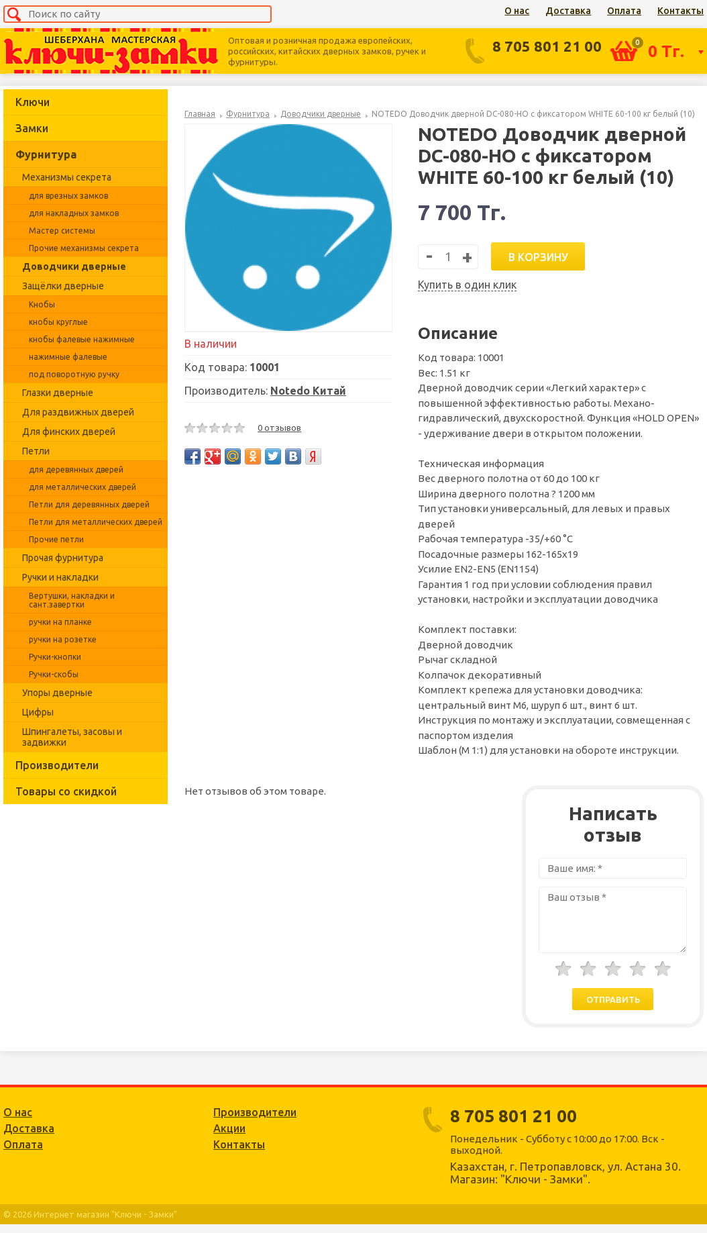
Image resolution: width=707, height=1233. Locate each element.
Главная (199, 113)
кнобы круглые (58, 321)
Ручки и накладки (60, 577)
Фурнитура (45, 154)
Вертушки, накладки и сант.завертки (72, 600)
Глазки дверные (57, 392)
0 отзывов (279, 427)
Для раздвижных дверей (78, 412)
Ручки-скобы (53, 674)
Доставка (568, 10)
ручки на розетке (63, 639)
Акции (229, 1128)
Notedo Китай (308, 391)
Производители (57, 765)
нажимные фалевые (68, 356)
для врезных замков (68, 195)
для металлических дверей (82, 487)
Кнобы (42, 304)
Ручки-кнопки (55, 656)
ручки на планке (60, 622)
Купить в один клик (467, 285)
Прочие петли (56, 539)
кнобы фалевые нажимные (82, 339)
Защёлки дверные (63, 286)
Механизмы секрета (66, 177)
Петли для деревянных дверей (89, 504)
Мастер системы (62, 230)
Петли (36, 451)
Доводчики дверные (74, 266)
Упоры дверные (57, 692)
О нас (516, 10)
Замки (31, 128)
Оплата (624, 10)
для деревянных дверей (76, 469)
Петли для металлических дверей (95, 521)
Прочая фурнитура (62, 557)
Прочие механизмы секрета (84, 248)
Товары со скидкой (66, 791)
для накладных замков (74, 213)
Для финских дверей (68, 431)
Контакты (680, 10)
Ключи (32, 102)
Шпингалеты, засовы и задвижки (72, 737)
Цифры (38, 712)
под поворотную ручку (74, 374)
